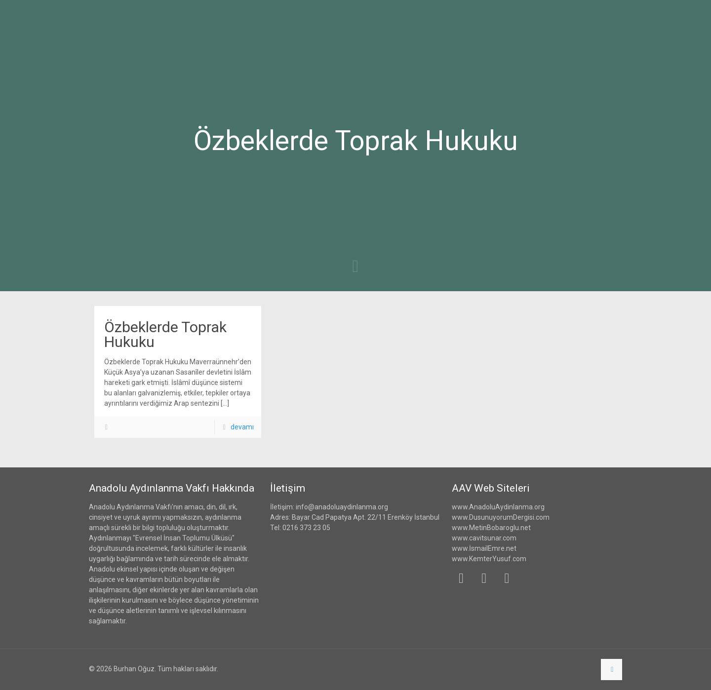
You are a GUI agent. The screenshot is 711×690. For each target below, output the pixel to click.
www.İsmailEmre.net (484, 548)
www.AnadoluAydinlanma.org (498, 507)
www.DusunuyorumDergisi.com (501, 517)
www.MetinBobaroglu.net (491, 528)
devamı (242, 427)
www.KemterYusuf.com (489, 559)
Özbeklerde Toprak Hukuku (165, 334)
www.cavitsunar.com (484, 538)
